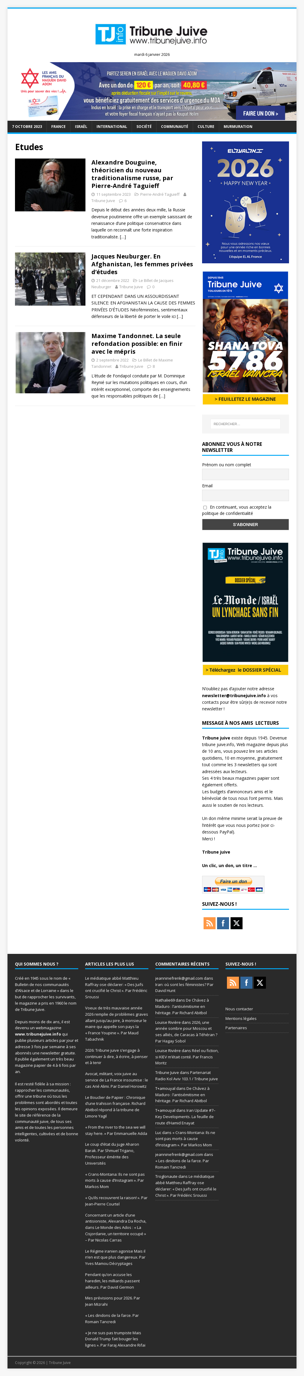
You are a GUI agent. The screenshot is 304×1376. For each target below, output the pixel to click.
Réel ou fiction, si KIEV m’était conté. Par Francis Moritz (187, 1057)
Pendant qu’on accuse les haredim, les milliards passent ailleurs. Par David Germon (112, 1281)
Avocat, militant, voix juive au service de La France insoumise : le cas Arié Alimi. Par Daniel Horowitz (116, 1080)
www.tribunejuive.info (38, 1034)
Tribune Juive (103, 200)
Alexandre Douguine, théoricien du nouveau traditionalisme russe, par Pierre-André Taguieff (132, 174)
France (58, 126)
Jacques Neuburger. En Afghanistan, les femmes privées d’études (142, 264)
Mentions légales (241, 1018)
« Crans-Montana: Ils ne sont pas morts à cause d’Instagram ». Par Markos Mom (115, 1181)
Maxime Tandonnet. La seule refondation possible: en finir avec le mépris (137, 343)
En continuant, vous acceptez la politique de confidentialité (236, 510)
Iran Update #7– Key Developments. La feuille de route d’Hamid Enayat (185, 1117)
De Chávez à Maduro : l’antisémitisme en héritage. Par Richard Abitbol (182, 1006)
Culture (206, 126)
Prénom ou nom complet (226, 464)
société (144, 126)
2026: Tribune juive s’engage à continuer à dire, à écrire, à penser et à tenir (116, 1057)
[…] (123, 237)
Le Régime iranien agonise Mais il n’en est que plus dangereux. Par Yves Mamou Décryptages (115, 1257)
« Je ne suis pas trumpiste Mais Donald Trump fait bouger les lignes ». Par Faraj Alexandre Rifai (115, 1339)
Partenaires (236, 1027)
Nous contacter (239, 1009)
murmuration (238, 126)
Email (207, 485)
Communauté (174, 126)
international (112, 126)
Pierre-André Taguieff (160, 194)
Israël (81, 126)
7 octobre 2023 (27, 126)
